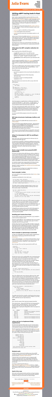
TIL (30, 9)
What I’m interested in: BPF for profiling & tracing (25, 135)
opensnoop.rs (15, 237)
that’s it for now (17, 371)
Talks (38, 2)
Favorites (25, 9)
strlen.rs (35, 174)
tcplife (15, 31)
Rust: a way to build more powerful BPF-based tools (24, 150)
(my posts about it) (31, 395)
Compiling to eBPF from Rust (25, 355)
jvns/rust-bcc (28, 366)
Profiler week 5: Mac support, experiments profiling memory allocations (33, 384)
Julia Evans (20, 3)
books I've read (30, 393)
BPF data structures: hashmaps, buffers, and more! (26, 117)
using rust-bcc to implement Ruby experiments (22, 322)
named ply (34, 39)
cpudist (15, 33)
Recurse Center (28, 394)
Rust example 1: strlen (19, 172)
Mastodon (37, 4)
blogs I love (21, 393)
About (38, 1)
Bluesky (38, 6)
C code (23, 238)
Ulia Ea (25, 392)
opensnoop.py (15, 242)
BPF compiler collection (34, 25)
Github (38, 7)
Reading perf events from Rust (21, 214)
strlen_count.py (30, 60)
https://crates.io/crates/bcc (18, 19)
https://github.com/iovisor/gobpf (31, 165)
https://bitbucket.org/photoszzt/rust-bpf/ (20, 365)
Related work (16, 351)
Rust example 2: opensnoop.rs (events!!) (24, 232)
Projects (37, 3)
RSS (39, 9)
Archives (26, 388)
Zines (34, 9)
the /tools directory (34, 36)
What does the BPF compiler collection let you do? (25, 48)
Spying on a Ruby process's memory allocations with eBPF (18, 384)
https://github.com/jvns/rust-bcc (33, 18)
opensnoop (16, 30)
